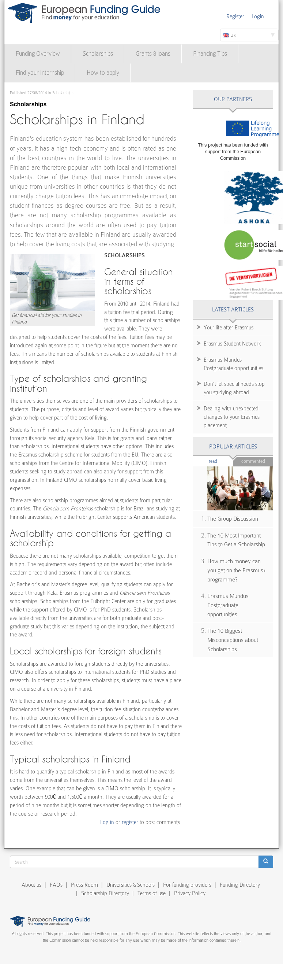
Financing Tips (210, 53)
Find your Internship (40, 72)
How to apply (103, 72)
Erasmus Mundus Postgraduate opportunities (233, 364)
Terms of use (151, 893)
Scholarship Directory (105, 893)
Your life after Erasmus (228, 327)
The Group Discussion (232, 519)
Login (258, 16)
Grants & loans (153, 53)
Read (221, 461)
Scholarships (98, 53)
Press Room (84, 885)
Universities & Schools (130, 885)
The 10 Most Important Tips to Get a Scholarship (236, 540)
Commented (253, 461)
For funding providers (187, 885)
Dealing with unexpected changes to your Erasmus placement (232, 417)
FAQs (56, 885)
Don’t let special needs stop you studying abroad (234, 388)
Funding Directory (240, 885)
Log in (107, 822)
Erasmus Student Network (232, 344)
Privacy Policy (189, 893)
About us (31, 885)
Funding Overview (38, 53)
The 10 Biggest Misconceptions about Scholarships (232, 640)
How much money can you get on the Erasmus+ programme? (236, 570)
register (130, 822)
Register (235, 16)
